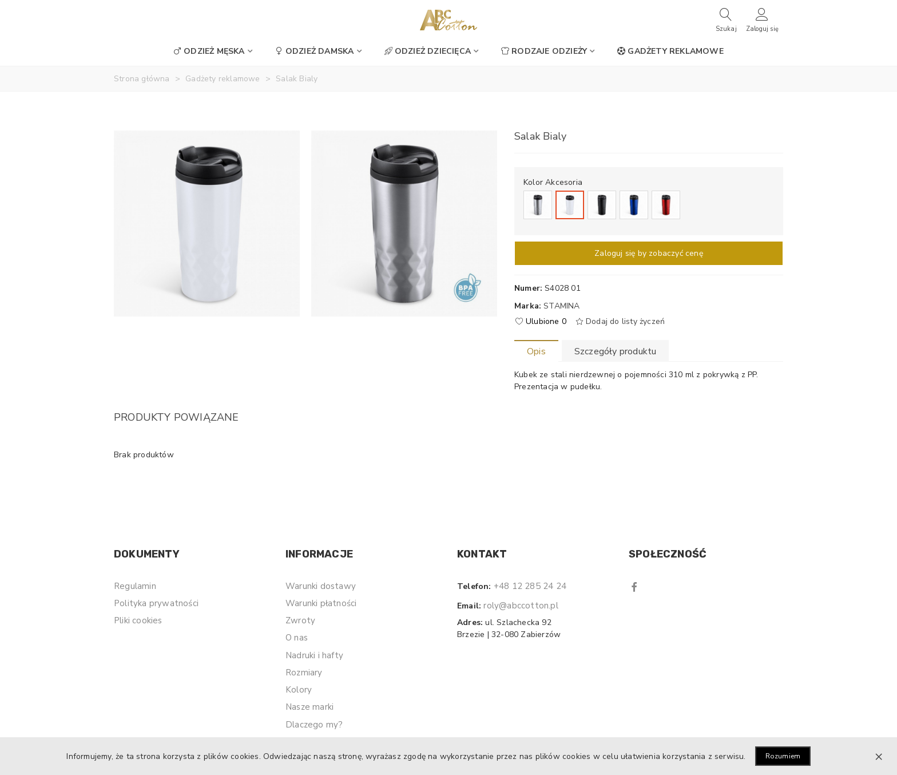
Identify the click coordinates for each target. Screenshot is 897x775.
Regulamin (135, 586)
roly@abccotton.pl (520, 605)
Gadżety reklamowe (670, 51)
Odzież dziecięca (427, 51)
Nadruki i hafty (314, 655)
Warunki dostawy (320, 586)
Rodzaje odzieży (544, 51)
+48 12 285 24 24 (530, 586)
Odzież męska (208, 51)
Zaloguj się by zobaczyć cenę (648, 253)
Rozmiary (304, 672)
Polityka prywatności (156, 603)
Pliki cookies (138, 620)
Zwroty (300, 620)
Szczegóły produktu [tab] (615, 351)
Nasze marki (309, 707)
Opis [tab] (536, 351)
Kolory (298, 689)
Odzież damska (314, 51)
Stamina (561, 305)
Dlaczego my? (314, 724)
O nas (296, 637)
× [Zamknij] (879, 756)
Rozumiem (783, 756)
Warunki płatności (320, 603)
